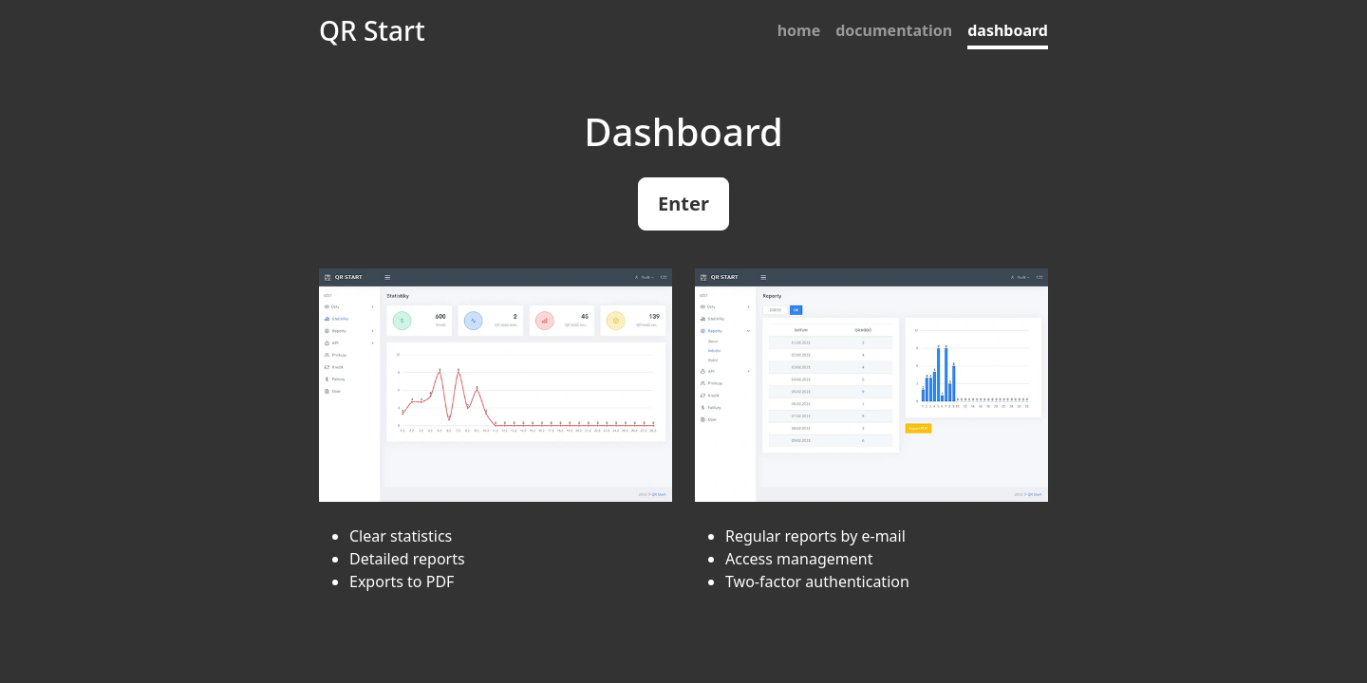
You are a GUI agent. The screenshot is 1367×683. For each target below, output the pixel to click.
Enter (683, 203)
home (799, 30)
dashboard (1007, 30)
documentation (893, 30)
